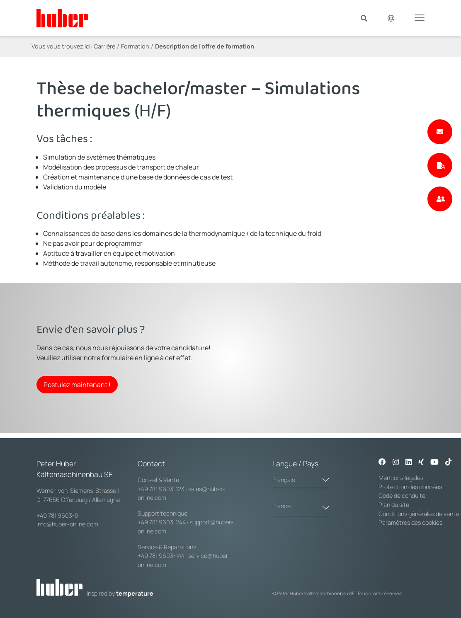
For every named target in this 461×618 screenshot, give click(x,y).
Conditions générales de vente (419, 514)
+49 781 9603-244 (162, 522)
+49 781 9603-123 (161, 489)
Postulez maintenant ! (77, 384)
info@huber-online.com (67, 524)
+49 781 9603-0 (57, 515)
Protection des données (410, 487)
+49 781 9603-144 (161, 556)
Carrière (104, 46)
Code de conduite (402, 495)
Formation (135, 46)
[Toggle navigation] (420, 17)
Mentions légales (401, 478)
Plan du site (394, 505)
